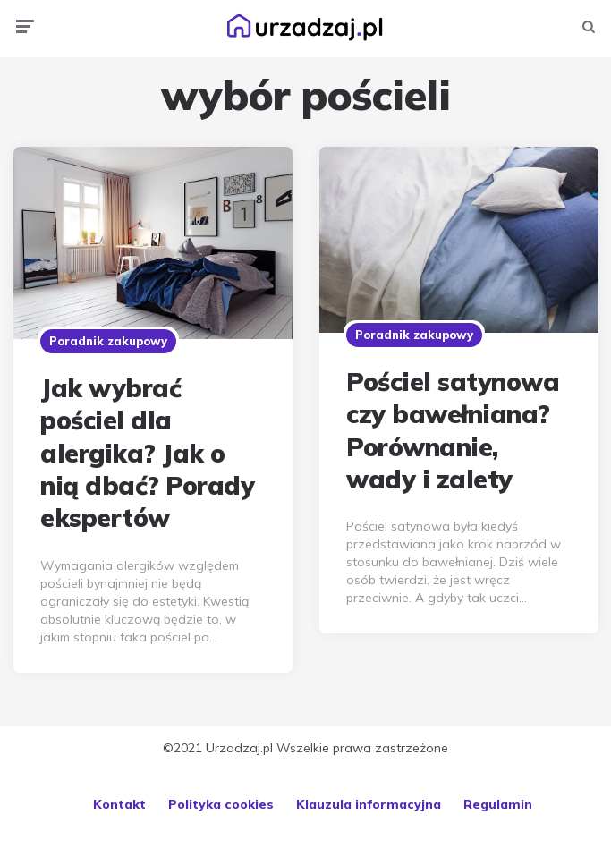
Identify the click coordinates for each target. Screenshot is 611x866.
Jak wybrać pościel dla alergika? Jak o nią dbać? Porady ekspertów (147, 453)
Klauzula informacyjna (368, 804)
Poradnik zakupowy (108, 341)
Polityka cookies (221, 804)
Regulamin (497, 804)
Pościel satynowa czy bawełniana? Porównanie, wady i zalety (452, 430)
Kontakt (119, 804)
